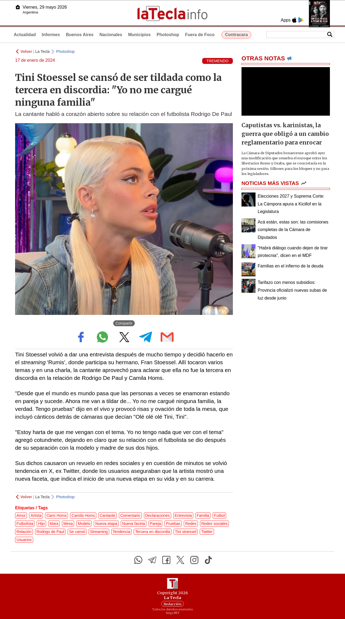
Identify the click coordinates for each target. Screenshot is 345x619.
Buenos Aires (80, 34)
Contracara (236, 34)
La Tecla (42, 51)
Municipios (139, 34)
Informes (51, 34)
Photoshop (168, 34)
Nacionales (110, 34)
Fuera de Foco (200, 34)
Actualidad (25, 34)
